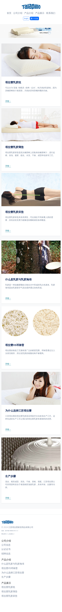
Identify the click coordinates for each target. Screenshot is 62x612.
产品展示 (39, 13)
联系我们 (50, 13)
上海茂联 (10, 534)
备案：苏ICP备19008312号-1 (9, 530)
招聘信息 (6, 553)
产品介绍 (28, 13)
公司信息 (6, 544)
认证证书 (6, 549)
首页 (9, 13)
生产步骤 (6, 576)
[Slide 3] (31, 34)
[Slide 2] (27, 34)
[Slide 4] (35, 34)
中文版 (35, 18)
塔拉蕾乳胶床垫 (9, 595)
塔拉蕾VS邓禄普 (9, 568)
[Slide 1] (22, 34)
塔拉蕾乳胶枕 (8, 587)
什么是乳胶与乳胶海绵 (12, 563)
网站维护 (3, 534)
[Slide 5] (39, 34)
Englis (26, 18)
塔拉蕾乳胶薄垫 (9, 591)
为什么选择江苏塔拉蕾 (12, 572)
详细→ (8, 101)
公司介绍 (17, 13)
